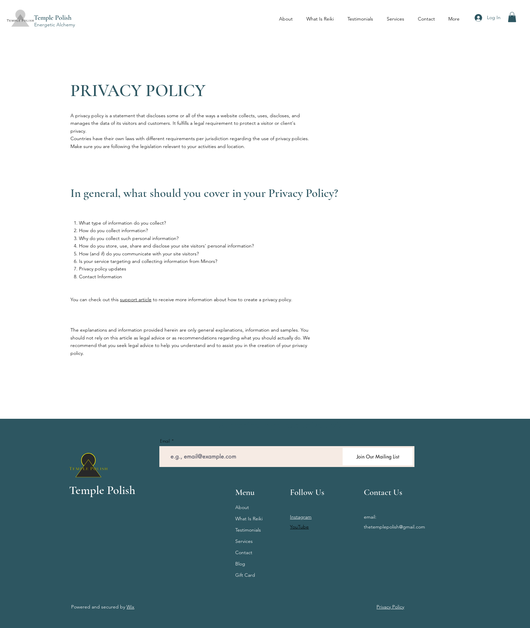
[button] (512, 17)
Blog (240, 564)
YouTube (299, 527)
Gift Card (245, 575)
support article (135, 299)
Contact (243, 552)
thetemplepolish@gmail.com (394, 527)
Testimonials (248, 530)
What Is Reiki (249, 519)
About (242, 507)
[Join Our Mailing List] (377, 456)
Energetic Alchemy (54, 25)
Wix (130, 607)
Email (165, 441)
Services (244, 541)
